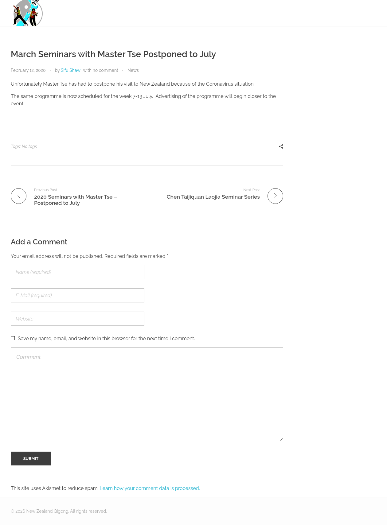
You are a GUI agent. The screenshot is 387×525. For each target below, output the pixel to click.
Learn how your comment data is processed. (150, 488)
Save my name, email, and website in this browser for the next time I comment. (106, 338)
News (133, 70)
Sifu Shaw (70, 70)
